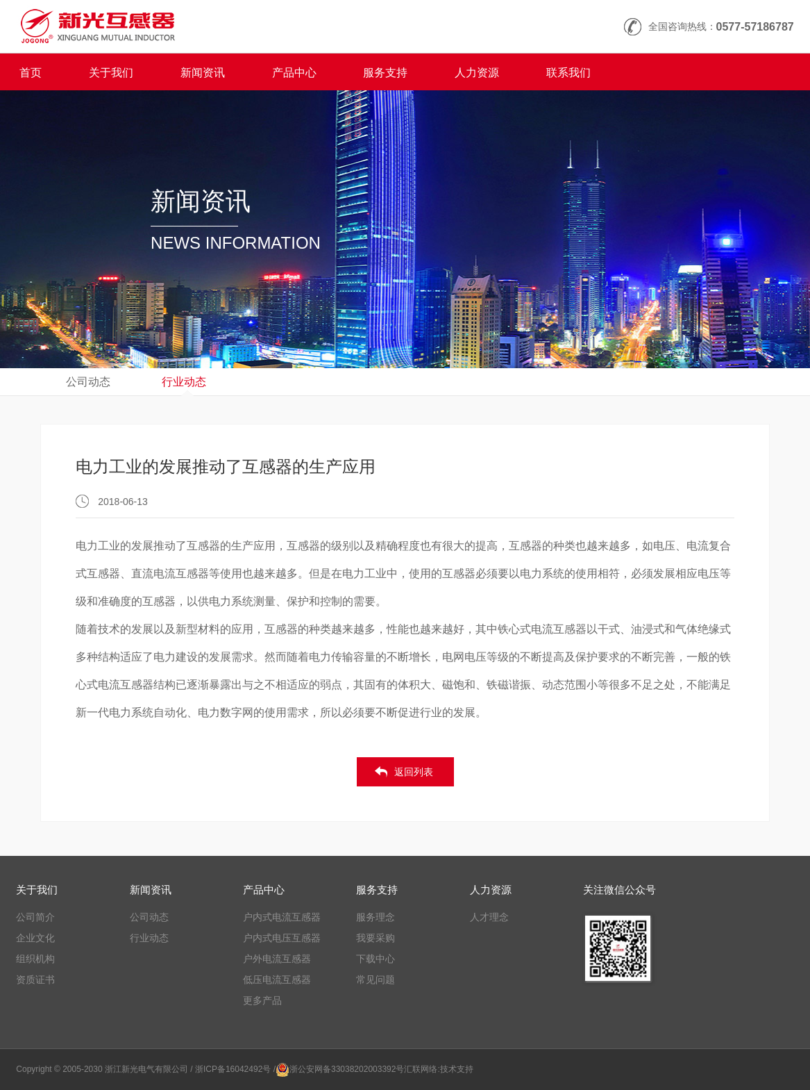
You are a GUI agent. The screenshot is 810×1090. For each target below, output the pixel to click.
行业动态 (184, 382)
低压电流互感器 (277, 979)
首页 (30, 73)
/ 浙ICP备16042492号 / (233, 1069)
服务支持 (385, 73)
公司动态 (88, 382)
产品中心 (294, 73)
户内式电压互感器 (282, 937)
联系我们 (568, 73)
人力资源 (477, 73)
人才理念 (489, 917)
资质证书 (35, 979)
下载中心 (375, 958)
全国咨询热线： (721, 27)
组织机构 (35, 958)
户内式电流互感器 (282, 917)
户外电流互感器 (277, 958)
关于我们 (111, 73)
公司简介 (35, 917)
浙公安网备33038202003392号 (346, 1069)
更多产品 (262, 1000)
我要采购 (375, 937)
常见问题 (375, 979)
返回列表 (413, 771)
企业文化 (35, 937)
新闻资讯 (202, 73)
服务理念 (375, 917)
